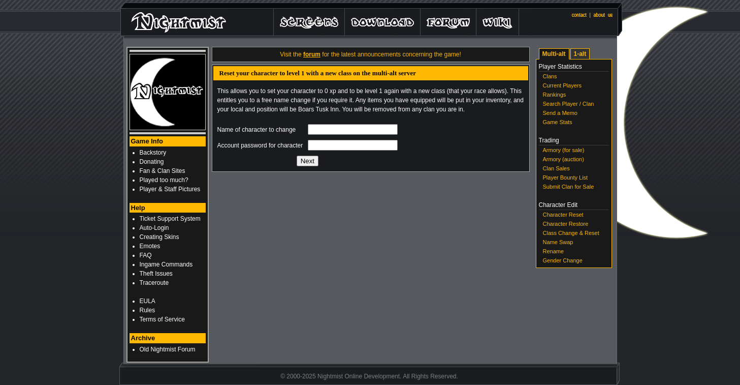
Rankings (554, 95)
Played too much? (164, 180)
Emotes (150, 246)
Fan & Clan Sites (162, 170)
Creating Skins (159, 237)
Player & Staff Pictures (170, 189)
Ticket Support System (170, 218)
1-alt (580, 53)
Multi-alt (554, 53)
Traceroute (154, 282)
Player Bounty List (565, 177)
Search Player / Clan (568, 104)
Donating (152, 161)
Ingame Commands (166, 264)
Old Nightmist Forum (168, 349)
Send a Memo (560, 113)
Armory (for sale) (564, 150)
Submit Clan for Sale (568, 187)
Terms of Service (162, 319)
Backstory (153, 152)
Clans (550, 76)
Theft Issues (156, 273)
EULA (147, 301)
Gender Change (563, 260)
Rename (553, 251)
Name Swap (558, 242)
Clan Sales (556, 168)
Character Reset (563, 215)
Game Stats (557, 122)
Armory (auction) (563, 159)
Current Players (562, 85)
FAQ (146, 255)
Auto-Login (154, 227)
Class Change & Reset (571, 233)
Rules (147, 310)
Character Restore (566, 224)
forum (311, 54)
